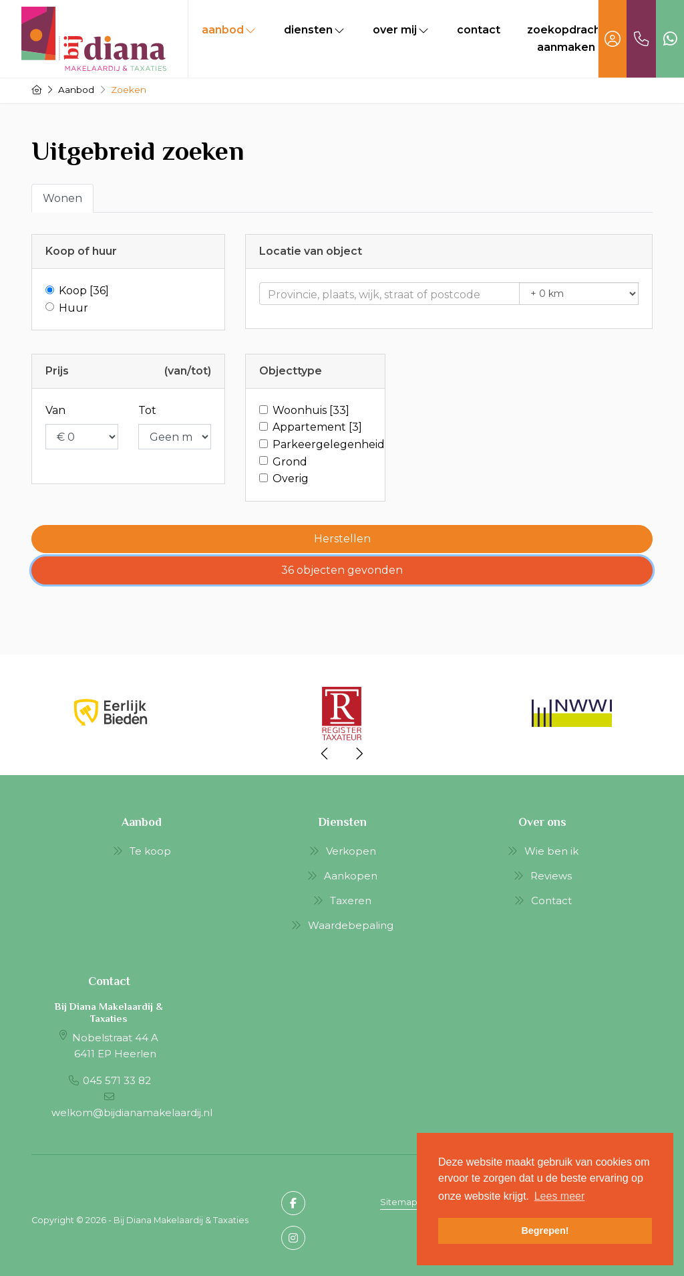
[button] (342, 539)
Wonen (62, 198)
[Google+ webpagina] (293, 1238)
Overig (291, 478)
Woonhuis (311, 410)
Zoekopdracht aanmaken (566, 38)
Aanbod (229, 29)
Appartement (317, 427)
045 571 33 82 (117, 1080)
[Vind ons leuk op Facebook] (293, 1203)
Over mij (401, 29)
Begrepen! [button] (544, 1230)
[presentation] (325, 753)
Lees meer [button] (559, 1196)
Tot (147, 410)
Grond (290, 461)
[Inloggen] (612, 39)
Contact (478, 29)
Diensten (315, 29)
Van (55, 410)
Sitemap (398, 1202)
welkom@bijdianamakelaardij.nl (131, 1112)
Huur (73, 308)
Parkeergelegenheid (329, 444)
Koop (84, 290)
